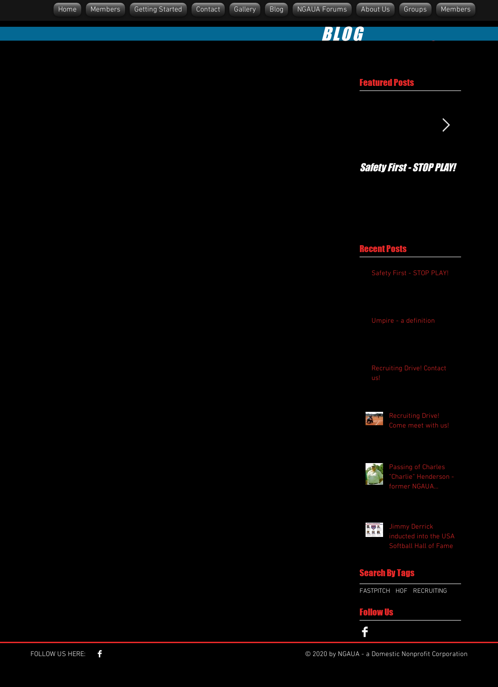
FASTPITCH (375, 591)
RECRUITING (430, 591)
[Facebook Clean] (365, 632)
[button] (375, 10)
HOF (402, 591)
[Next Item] (446, 125)
